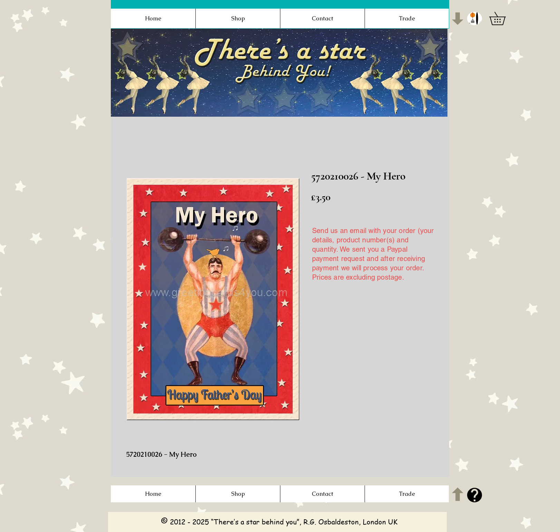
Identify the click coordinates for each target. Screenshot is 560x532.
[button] (474, 18)
